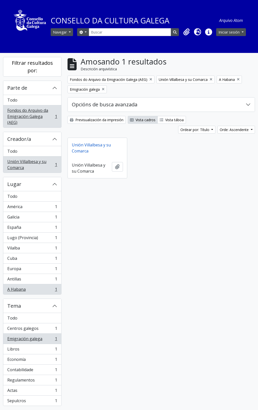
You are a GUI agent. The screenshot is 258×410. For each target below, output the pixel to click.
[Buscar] (130, 32)
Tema (14, 305)
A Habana (32, 290)
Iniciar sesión (229, 32)
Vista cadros (142, 119)
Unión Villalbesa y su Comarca (32, 164)
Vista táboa (172, 119)
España (32, 228)
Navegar (60, 32)
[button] (186, 32)
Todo (12, 100)
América (32, 208)
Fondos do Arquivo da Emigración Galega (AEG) (32, 116)
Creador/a (19, 139)
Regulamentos (32, 381)
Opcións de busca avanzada (104, 104)
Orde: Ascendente (235, 129)
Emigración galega (32, 340)
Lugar (14, 184)
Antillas (32, 280)
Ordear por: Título (195, 129)
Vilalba (32, 249)
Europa (32, 270)
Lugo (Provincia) (32, 239)
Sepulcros (32, 402)
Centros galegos (32, 329)
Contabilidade (32, 371)
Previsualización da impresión (96, 119)
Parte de (17, 87)
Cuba (32, 259)
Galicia (32, 218)
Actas (32, 391)
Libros (32, 350)
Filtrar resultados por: (32, 66)
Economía (32, 360)
